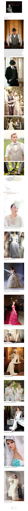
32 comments (7, 229)
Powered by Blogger (14, 507)
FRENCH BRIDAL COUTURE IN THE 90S (11, 291)
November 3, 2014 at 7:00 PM (9, 194)
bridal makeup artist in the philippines (11, 193)
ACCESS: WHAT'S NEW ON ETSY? (10, 402)
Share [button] (4, 229)
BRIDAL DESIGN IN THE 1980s (9, 259)
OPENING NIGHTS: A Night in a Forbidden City (14, 325)
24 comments (7, 433)
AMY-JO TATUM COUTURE (11, 13)
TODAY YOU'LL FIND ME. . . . (9, 432)
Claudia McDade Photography (18, 178)
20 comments (7, 292)
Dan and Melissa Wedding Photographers (16, 180)
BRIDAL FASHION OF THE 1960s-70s (11, 343)
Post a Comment (6, 196)
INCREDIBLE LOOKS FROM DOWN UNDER (12, 227)
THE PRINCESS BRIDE (8, 501)
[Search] (23, 2)
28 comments (7, 403)
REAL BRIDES (17, 13)
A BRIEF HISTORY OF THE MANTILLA (11, 467)
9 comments (7, 468)
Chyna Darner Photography (16, 177)
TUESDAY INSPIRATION (8, 376)
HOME (7, 13)
